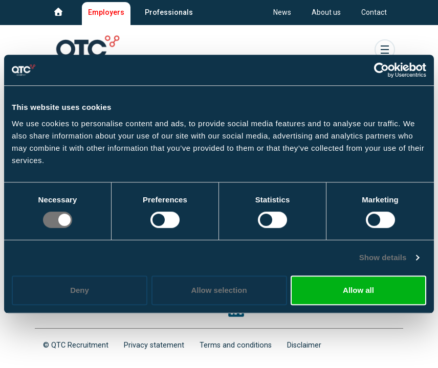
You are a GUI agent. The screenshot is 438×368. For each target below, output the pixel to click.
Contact (374, 12)
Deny (79, 290)
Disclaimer (304, 345)
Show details (383, 257)
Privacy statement (154, 345)
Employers (106, 12)
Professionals (169, 12)
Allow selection (219, 290)
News (282, 12)
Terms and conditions (236, 345)
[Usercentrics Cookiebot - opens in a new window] (381, 70)
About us (326, 12)
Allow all (358, 290)
